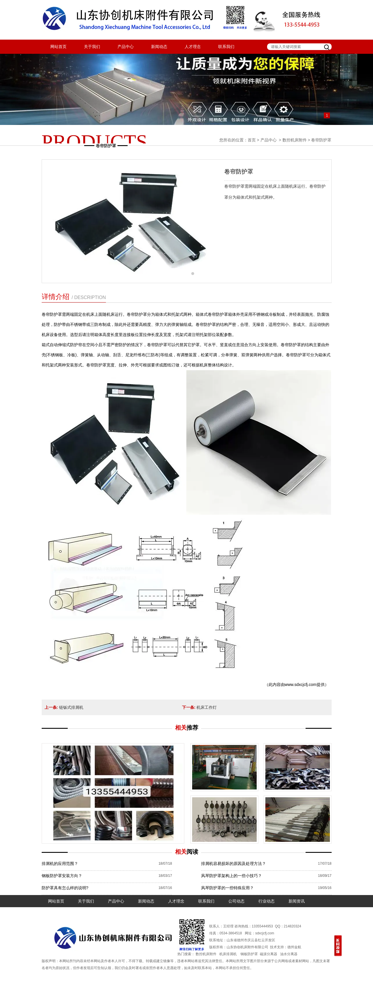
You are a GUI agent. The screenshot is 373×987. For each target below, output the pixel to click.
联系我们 (226, 46)
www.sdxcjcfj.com (301, 684)
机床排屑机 (228, 954)
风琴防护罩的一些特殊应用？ (227, 887)
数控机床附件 (294, 140)
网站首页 (58, 46)
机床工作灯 (206, 707)
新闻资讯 (297, 901)
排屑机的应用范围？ (60, 863)
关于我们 (92, 46)
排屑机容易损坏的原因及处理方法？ (233, 863)
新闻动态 (159, 46)
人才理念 (193, 46)
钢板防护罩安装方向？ (62, 875)
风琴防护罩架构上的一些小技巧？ (231, 875)
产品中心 (125, 46)
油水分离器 (288, 954)
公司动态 (236, 901)
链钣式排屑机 (71, 707)
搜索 (327, 46)
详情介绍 (74, 296)
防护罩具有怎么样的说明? (65, 887)
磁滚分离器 (268, 954)
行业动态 (266, 901)
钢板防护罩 (249, 954)
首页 (252, 140)
